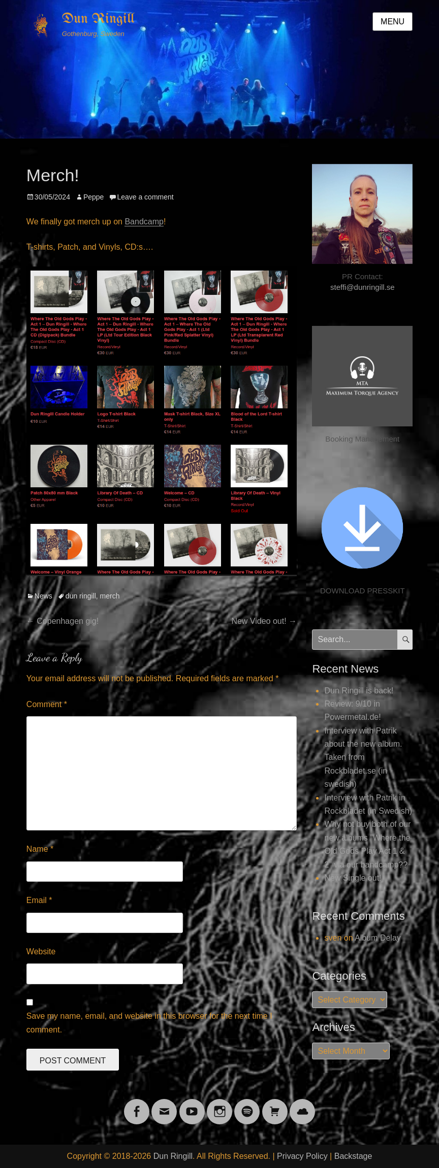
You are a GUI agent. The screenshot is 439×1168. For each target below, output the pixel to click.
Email (39, 900)
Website (41, 951)
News (43, 596)
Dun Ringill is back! (358, 690)
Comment (46, 704)
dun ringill (81, 596)
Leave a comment (145, 197)
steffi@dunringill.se (362, 287)
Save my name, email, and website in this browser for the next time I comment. (149, 1022)
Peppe (93, 197)
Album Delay (378, 937)
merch (110, 596)
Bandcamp (144, 221)
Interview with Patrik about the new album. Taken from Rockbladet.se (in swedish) (363, 757)
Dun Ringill (98, 19)
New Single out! (352, 878)
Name (39, 849)
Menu (392, 21)
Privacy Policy (302, 1156)
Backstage (353, 1156)
